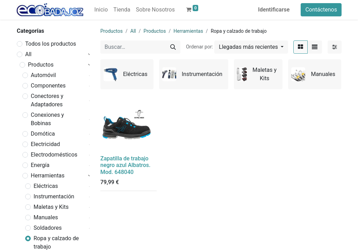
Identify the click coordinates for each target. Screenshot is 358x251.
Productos (40, 64)
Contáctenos (321, 9)
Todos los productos (50, 43)
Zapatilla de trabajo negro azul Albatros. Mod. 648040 (125, 165)
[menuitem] (101, 10)
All (28, 54)
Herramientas (48, 175)
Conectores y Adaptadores (47, 100)
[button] (251, 47)
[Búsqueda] (173, 47)
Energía (40, 165)
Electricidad (45, 144)
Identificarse (273, 9)
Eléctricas (46, 186)
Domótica (43, 133)
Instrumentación (54, 196)
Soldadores (48, 228)
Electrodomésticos (54, 154)
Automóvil (43, 75)
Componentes (48, 85)
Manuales (46, 217)
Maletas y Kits (51, 207)
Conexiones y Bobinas (47, 119)
